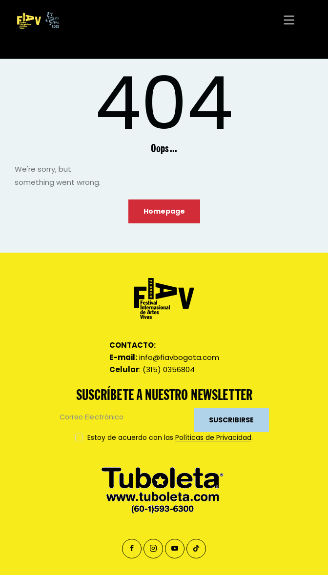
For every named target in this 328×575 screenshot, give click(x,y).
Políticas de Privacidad (213, 437)
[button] (289, 21)
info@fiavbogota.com (164, 357)
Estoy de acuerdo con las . (170, 437)
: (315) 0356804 (152, 369)
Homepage (164, 211)
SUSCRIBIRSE (231, 420)
